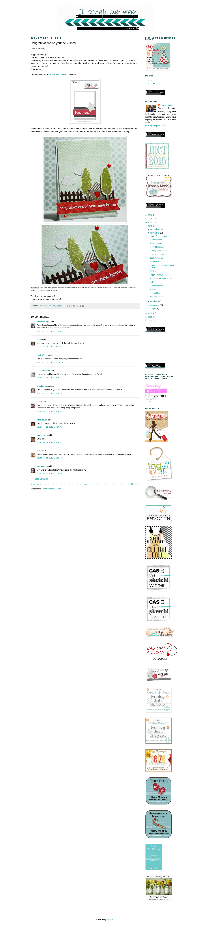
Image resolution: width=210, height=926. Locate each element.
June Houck (42, 420)
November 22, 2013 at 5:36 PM (49, 427)
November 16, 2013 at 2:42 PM (49, 347)
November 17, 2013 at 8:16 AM (49, 378)
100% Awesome (156, 258)
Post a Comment (41, 479)
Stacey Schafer (43, 371)
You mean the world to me (161, 278)
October (154, 301)
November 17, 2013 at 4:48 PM (49, 393)
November (154, 233)
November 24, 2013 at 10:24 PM (50, 458)
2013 (150, 226)
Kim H (39, 402)
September (155, 305)
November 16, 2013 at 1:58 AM (49, 331)
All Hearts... (155, 271)
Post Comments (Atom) (51, 489)
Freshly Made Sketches (159, 251)
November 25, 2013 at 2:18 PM (49, 473)
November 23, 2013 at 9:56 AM (49, 442)
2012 (150, 313)
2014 (150, 222)
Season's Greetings (158, 254)
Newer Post (36, 484)
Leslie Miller (42, 355)
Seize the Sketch (58, 75)
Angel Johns (42, 386)
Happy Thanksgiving (158, 236)
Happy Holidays (156, 275)
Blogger (110, 919)
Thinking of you (156, 297)
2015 (150, 219)
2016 (150, 215)
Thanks (153, 289)
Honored (151, 83)
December (154, 229)
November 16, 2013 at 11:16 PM (50, 362)
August (153, 309)
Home (85, 484)
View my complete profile (155, 126)
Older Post (134, 484)
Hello (152, 282)
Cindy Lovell (166, 105)
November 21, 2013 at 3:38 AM (49, 411)
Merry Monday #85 (158, 247)
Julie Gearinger (43, 321)
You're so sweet (156, 243)
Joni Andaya (42, 466)
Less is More (155, 293)
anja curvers (42, 435)
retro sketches (156, 240)
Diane (39, 340)
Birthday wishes (156, 262)
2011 (150, 317)
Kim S (39, 451)
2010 (150, 321)
